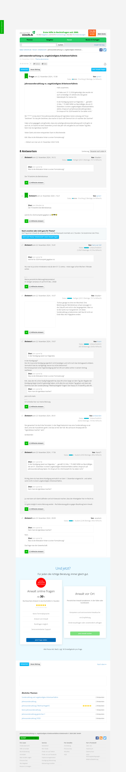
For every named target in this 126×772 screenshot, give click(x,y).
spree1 (98, 76)
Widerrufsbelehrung (92, 759)
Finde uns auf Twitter (48, 751)
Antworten (24, 69)
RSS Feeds (45, 749)
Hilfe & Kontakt (2, 27)
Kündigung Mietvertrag (49, 760)
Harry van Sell (96, 245)
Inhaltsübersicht (25, 746)
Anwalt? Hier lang (99, 45)
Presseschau (24, 760)
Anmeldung (67, 746)
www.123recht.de (25, 50)
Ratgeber (45, 35)
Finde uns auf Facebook (49, 754)
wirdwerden (97, 416)
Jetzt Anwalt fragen (98, 69)
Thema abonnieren (42, 59)
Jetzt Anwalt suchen (85, 633)
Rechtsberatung (24, 751)
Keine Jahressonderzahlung (31, 710)
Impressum (89, 749)
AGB (65, 754)
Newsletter (45, 746)
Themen (30, 40)
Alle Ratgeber (24, 763)
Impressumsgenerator (49, 757)
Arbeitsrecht (42, 50)
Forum (69, 40)
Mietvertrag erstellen (48, 763)
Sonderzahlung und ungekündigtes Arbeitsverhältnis (40, 697)
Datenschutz (90, 751)
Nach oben (101, 664)
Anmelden (23, 754)
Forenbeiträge (61, 35)
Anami (99, 341)
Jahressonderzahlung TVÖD (31, 718)
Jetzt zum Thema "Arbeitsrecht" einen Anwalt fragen (40, 237)
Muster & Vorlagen (92, 40)
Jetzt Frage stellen (41, 640)
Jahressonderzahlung (29, 701)
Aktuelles (67, 751)
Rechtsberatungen (79, 35)
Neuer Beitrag (35, 69)
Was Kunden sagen (25, 757)
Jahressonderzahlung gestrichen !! (33, 714)
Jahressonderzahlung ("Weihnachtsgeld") (36, 706)
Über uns (89, 746)
